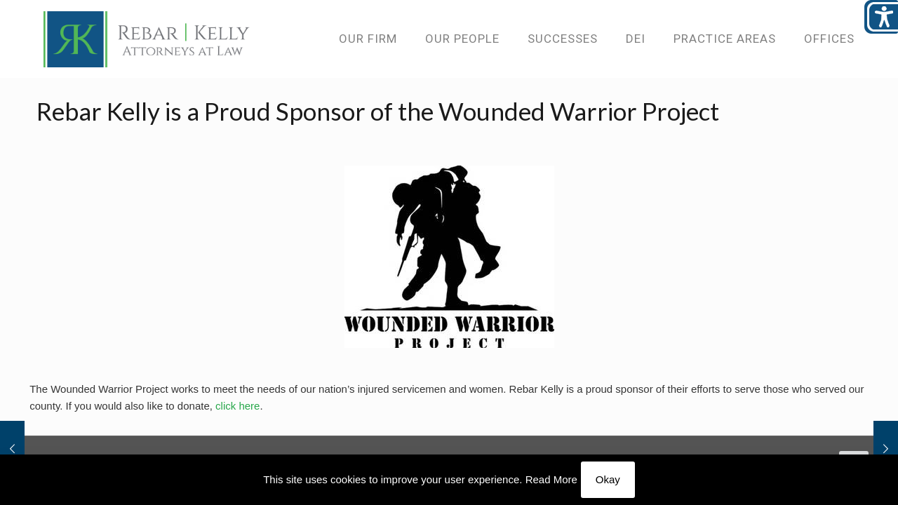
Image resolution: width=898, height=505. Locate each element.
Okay (608, 479)
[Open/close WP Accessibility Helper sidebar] (881, 17)
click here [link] (237, 406)
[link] (146, 38)
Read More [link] (551, 479)
